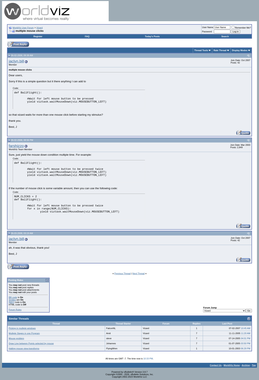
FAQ (87, 36)
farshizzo (16, 146)
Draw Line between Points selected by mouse (31, 343)
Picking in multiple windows (22, 328)
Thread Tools (201, 50)
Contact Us (216, 365)
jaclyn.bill (16, 61)
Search (225, 36)
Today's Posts (152, 36)
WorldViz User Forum (23, 27)
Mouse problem (16, 338)
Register (37, 36)
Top (254, 365)
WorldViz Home (232, 365)
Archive (246, 365)
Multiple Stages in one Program (24, 333)
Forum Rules (15, 309)
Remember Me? (241, 27)
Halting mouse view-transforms (24, 348)
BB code (13, 297)
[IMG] (11, 302)
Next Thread (139, 273)
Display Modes (239, 50)
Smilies (12, 300)
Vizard (39, 27)
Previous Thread (122, 273)
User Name (207, 27)
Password (207, 31)
